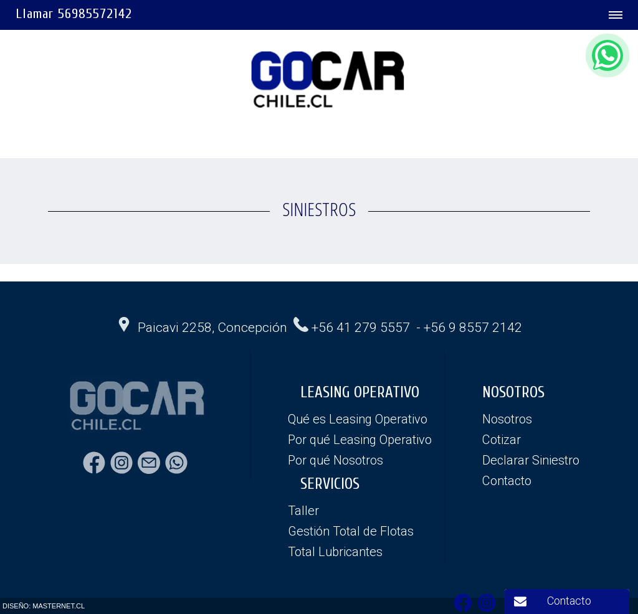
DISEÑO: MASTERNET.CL (43, 606)
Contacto (569, 600)
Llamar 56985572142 (74, 14)
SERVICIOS (329, 484)
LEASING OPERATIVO (359, 393)
